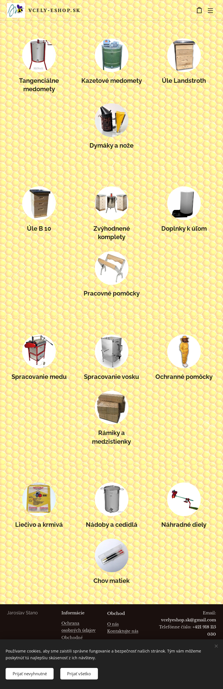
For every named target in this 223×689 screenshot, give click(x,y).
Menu (210, 10)
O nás (113, 624)
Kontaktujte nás (122, 631)
